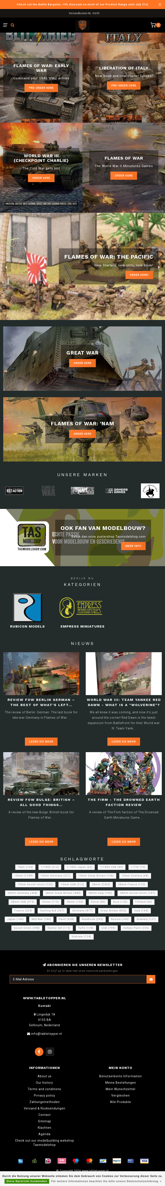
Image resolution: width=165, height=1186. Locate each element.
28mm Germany (23, 893)
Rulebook (92, 919)
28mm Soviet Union (137, 893)
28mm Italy (100, 893)
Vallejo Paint (136, 927)
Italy (141, 910)
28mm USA (22, 901)
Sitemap (44, 1121)
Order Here (41, 178)
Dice (120, 901)
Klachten (44, 1127)
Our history (44, 1082)
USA (108, 927)
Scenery (146, 919)
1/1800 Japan (79, 867)
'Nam (25, 867)
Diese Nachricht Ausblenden (27, 1181)
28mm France (131, 884)
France (23, 910)
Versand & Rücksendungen (44, 1108)
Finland (143, 901)
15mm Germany (56, 875)
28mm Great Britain (63, 893)
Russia (120, 919)
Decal (98, 901)
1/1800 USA (111, 867)
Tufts (86, 927)
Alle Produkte (120, 1102)
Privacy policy (44, 1095)
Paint (66, 919)
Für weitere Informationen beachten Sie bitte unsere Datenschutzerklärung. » (106, 1181)
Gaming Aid (52, 910)
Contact (44, 1115)
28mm (101, 884)
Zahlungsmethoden (44, 1102)
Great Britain (114, 910)
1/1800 (50, 867)
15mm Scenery (135, 875)
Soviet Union (27, 927)
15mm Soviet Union (35, 884)
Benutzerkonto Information (120, 1076)
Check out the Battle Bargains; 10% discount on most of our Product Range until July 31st (82, 4)
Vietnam (81, 936)
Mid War (41, 919)
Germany (82, 910)
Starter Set (58, 927)
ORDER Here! (139, 274)
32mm (50, 901)
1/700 (138, 867)
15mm (23, 875)
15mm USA (72, 884)
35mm (75, 901)
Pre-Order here (41, 87)
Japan (15, 919)
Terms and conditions (44, 1089)
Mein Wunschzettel (120, 1089)
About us (45, 1076)
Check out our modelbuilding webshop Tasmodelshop (44, 1143)
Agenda (44, 1134)
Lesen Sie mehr (41, 741)
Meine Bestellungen (120, 1082)
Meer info (133, 546)
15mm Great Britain (96, 875)
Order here (124, 175)
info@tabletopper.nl (46, 1033)
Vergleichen (120, 1095)
